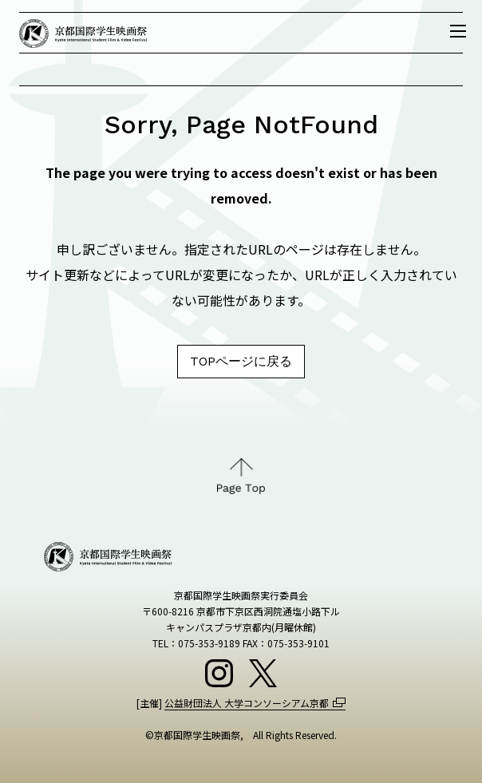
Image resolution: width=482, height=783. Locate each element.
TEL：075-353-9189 (196, 643)
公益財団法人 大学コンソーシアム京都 (246, 703)
